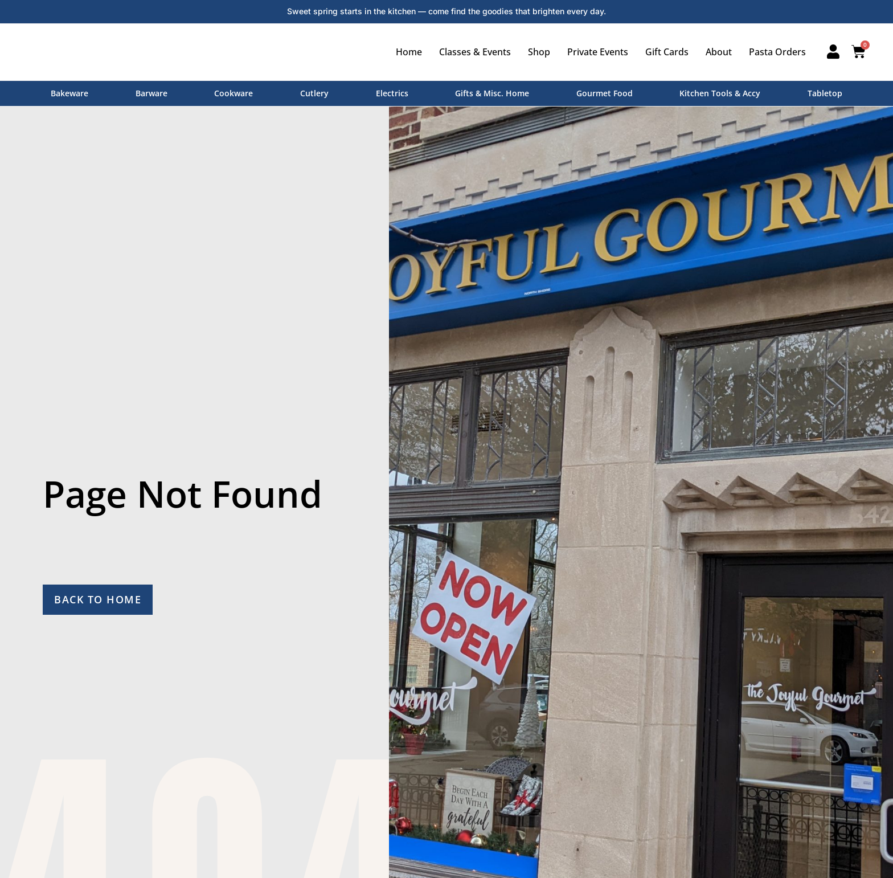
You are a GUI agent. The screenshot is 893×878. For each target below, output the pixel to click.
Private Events (597, 52)
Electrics (392, 93)
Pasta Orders (777, 52)
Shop (539, 52)
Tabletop (825, 93)
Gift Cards (667, 52)
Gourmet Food (604, 93)
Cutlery (314, 93)
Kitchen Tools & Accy (719, 93)
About (719, 52)
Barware (151, 93)
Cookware (233, 93)
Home (409, 52)
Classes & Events (475, 52)
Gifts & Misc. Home (492, 93)
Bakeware (69, 93)
